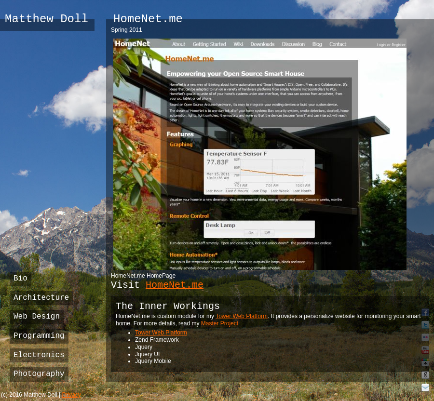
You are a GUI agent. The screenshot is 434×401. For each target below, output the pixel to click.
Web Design (37, 316)
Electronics (39, 355)
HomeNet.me (174, 285)
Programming (39, 336)
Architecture (41, 298)
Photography (39, 374)
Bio (20, 278)
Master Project (219, 323)
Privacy (71, 394)
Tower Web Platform (242, 316)
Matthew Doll (46, 19)
